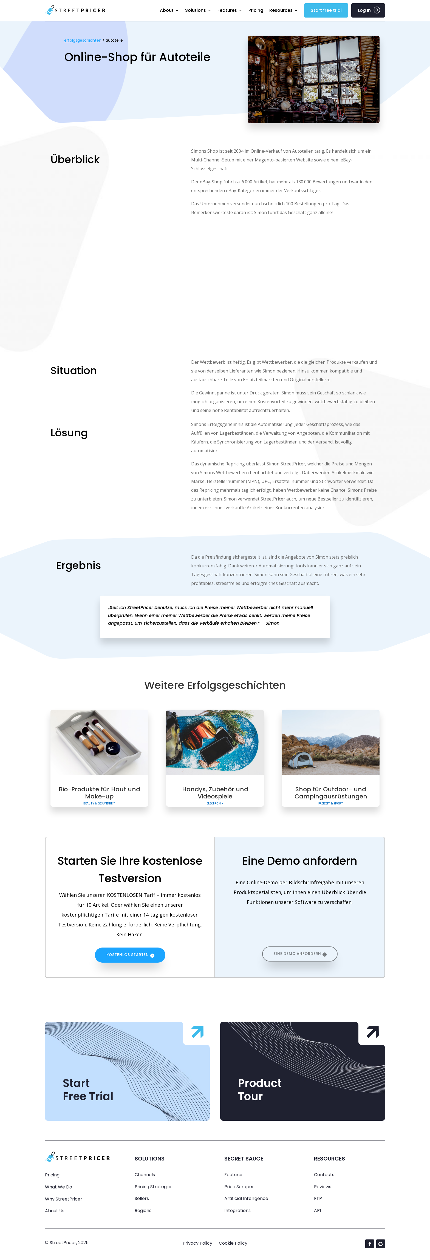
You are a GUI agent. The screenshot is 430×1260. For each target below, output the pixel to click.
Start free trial (326, 10)
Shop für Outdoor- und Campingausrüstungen (331, 793)
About (167, 10)
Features (227, 10)
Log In (364, 10)
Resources (281, 10)
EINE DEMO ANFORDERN (297, 956)
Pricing (255, 10)
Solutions (195, 10)
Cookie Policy (233, 1244)
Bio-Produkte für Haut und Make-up (99, 793)
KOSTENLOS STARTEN (128, 955)
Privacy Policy (197, 1244)
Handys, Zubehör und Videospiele (215, 793)
